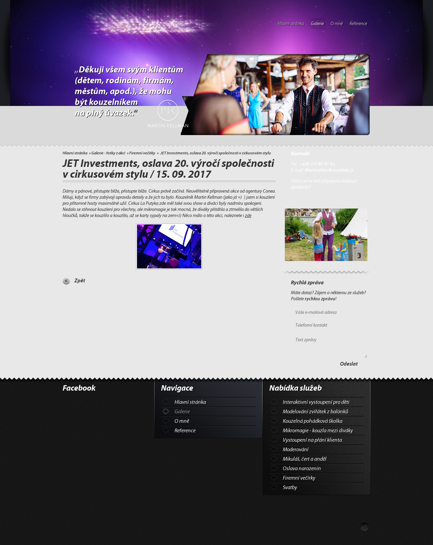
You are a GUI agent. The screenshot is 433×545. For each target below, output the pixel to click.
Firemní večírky (142, 153)
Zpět (79, 281)
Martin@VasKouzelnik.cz (329, 170)
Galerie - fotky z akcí (108, 153)
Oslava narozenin (302, 468)
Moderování (296, 449)
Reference (358, 23)
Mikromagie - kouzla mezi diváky (318, 431)
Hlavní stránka (291, 23)
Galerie (317, 23)
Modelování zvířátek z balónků (315, 412)
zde (248, 215)
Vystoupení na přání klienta (312, 440)
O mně (337, 23)
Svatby (290, 487)
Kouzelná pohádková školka (312, 421)
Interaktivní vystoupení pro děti (316, 402)
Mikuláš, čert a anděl (304, 459)
